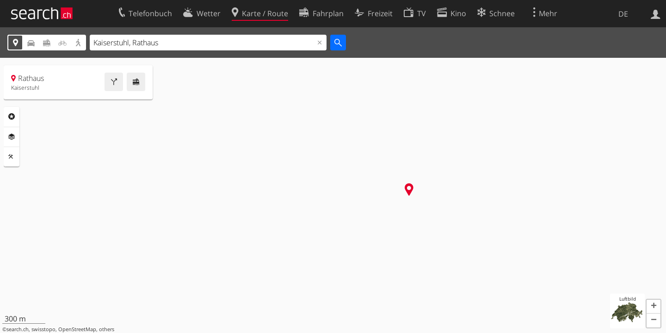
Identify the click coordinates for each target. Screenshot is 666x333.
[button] (653, 307)
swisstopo (43, 329)
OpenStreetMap (77, 329)
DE (623, 14)
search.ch (17, 329)
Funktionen (11, 156)
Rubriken (11, 116)
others (106, 329)
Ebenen (11, 137)
